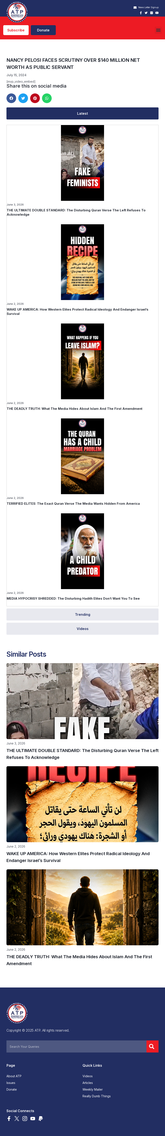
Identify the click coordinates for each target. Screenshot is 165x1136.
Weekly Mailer (92, 1089)
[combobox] (76, 1046)
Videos (87, 1076)
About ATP (14, 1076)
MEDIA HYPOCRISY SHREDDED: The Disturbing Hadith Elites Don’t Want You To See (73, 598)
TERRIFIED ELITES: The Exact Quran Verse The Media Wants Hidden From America (73, 503)
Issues (10, 1083)
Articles (87, 1083)
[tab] (82, 113)
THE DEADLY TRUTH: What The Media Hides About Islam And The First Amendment (74, 409)
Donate (11, 1089)
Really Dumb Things (96, 1096)
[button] (158, 30)
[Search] (152, 1046)
